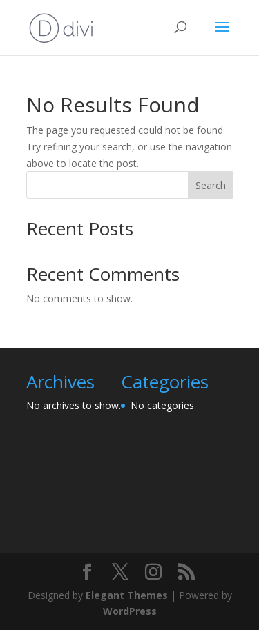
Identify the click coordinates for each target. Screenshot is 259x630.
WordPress (130, 611)
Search (210, 185)
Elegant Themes (127, 595)
